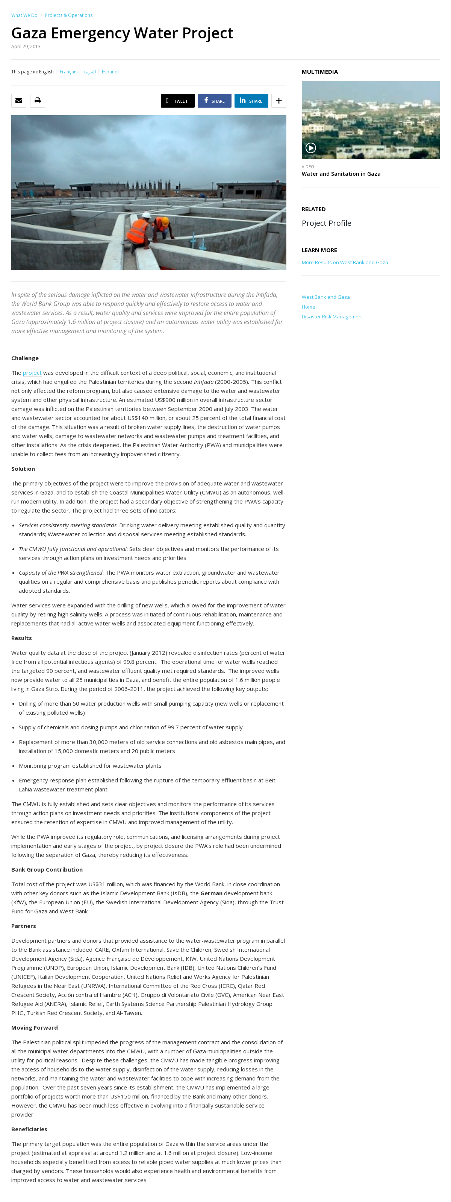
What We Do (24, 15)
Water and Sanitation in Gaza (341, 173)
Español (110, 71)
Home (308, 306)
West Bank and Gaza (326, 297)
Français (68, 71)
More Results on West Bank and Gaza (345, 262)
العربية (89, 71)
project (32, 372)
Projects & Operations (68, 15)
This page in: (24, 71)
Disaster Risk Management (332, 316)
